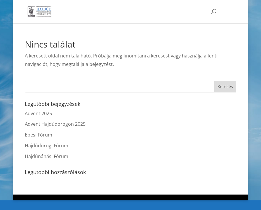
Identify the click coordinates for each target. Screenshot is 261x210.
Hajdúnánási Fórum (46, 156)
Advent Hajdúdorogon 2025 (55, 124)
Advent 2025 (38, 113)
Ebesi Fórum (38, 135)
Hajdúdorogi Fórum (46, 145)
